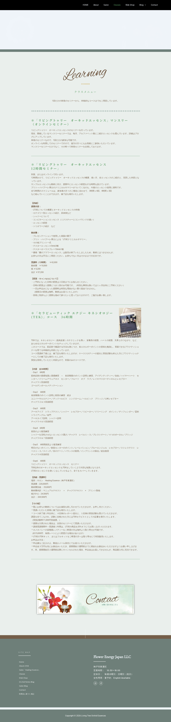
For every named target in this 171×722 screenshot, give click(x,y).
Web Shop (132, 5)
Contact (154, 5)
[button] (146, 5)
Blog (144, 5)
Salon (110, 5)
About (101, 5)
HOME (92, 5)
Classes (120, 5)
